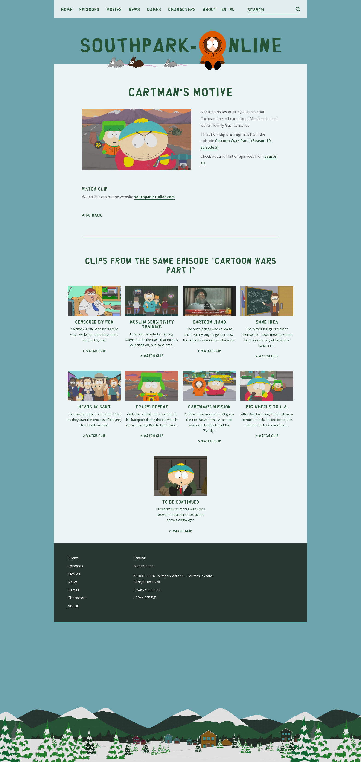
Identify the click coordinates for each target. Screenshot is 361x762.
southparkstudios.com (154, 196)
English (140, 557)
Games (154, 9)
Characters (182, 9)
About (209, 9)
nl (232, 9)
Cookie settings (145, 597)
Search (255, 10)
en (223, 9)
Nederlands (144, 565)
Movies (114, 9)
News (134, 9)
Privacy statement (147, 590)
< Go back (92, 215)
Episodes (89, 9)
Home (66, 9)
